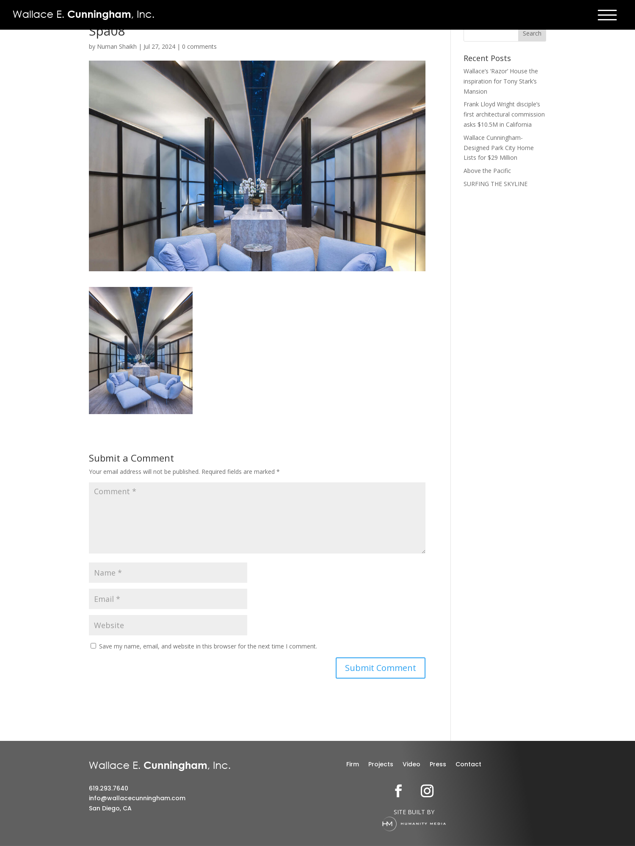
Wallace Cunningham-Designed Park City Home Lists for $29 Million (499, 148)
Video (411, 764)
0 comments (199, 46)
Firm (352, 764)
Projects (380, 764)
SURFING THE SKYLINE (495, 184)
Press (438, 764)
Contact (468, 764)
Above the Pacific (487, 171)
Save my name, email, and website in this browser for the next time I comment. (208, 646)
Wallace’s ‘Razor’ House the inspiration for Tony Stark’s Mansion (501, 81)
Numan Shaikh (117, 46)
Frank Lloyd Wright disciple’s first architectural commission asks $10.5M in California (504, 114)
